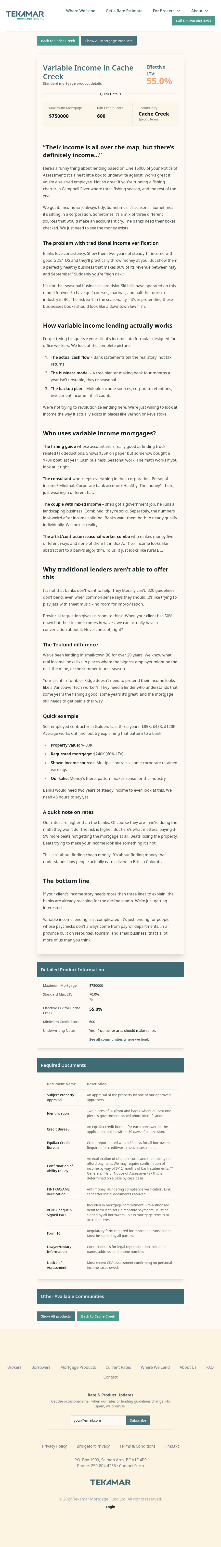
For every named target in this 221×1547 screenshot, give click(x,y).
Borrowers (41, 1367)
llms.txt (172, 1446)
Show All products (56, 1316)
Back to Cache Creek (58, 40)
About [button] (200, 10)
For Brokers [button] (167, 10)
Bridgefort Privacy (93, 1446)
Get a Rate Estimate (124, 10)
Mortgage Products (78, 1367)
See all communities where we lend (118, 1039)
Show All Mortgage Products (109, 40)
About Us (188, 1367)
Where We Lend (80, 10)
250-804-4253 (103, 1465)
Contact (111, 1377)
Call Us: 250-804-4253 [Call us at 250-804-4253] (193, 20)
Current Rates (118, 1367)
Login (110, 1506)
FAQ (210, 1367)
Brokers (14, 1367)
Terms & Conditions (137, 1446)
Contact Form (131, 1465)
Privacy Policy (54, 1446)
